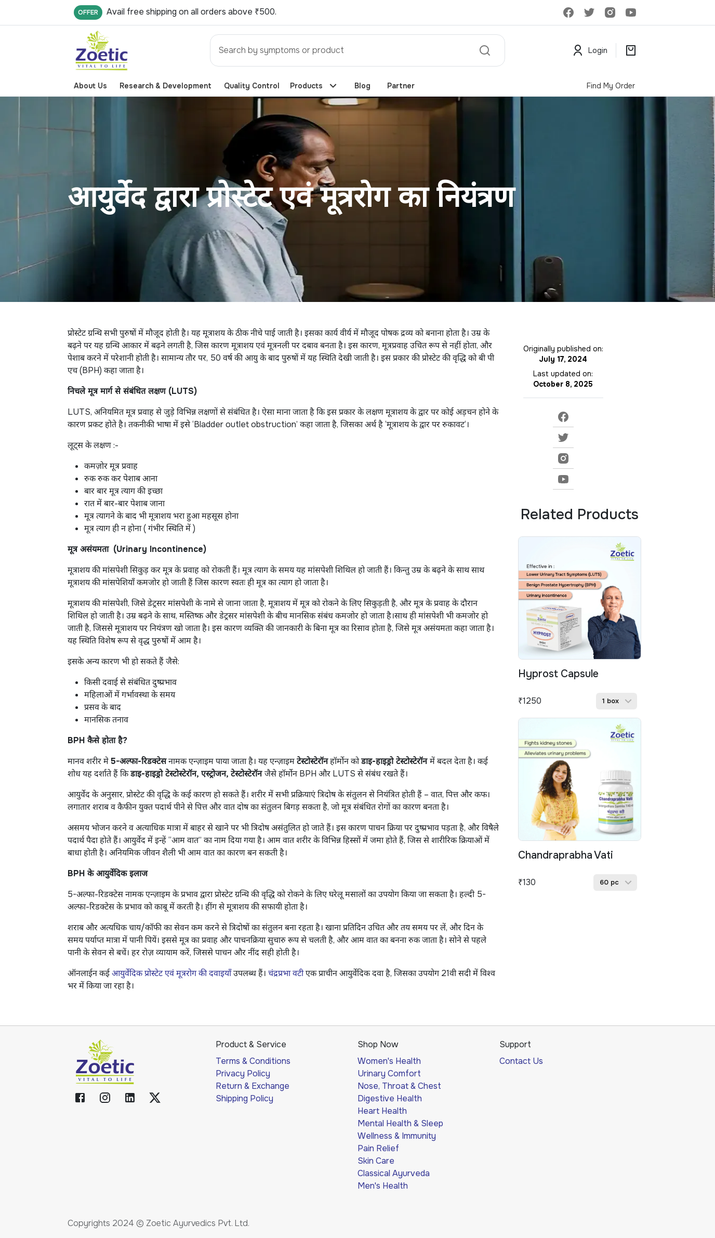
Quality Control (252, 86)
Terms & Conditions (253, 1061)
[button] (616, 701)
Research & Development (165, 86)
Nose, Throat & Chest (399, 1086)
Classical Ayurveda (394, 1173)
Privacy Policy (243, 1073)
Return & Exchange (252, 1086)
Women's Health (389, 1061)
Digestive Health (390, 1098)
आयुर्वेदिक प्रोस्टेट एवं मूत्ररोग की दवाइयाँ (171, 973)
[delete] (568, 12)
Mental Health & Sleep (400, 1123)
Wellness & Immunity (397, 1135)
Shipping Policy (244, 1098)
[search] (484, 50)
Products (313, 86)
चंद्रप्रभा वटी (285, 973)
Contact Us (521, 1061)
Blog (362, 86)
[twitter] (563, 437)
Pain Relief (378, 1148)
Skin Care (376, 1160)
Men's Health (383, 1185)
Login (591, 50)
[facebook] (563, 416)
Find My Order (611, 85)
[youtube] (563, 479)
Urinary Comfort (389, 1073)
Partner (401, 86)
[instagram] (563, 458)
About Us (92, 86)
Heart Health (382, 1110)
